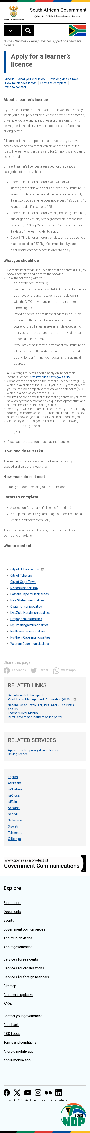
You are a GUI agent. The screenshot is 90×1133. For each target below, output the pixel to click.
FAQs (8, 1003)
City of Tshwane (21, 575)
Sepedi (13, 814)
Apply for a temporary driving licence (33, 750)
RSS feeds (12, 1034)
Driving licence (18, 754)
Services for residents (21, 959)
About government (18, 947)
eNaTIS (13, 709)
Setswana (15, 820)
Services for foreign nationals (26, 977)
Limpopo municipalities (26, 619)
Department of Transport (25, 695)
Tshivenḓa (15, 832)
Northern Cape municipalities (30, 637)
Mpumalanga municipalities (29, 625)
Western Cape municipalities (30, 643)
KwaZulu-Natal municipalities (30, 612)
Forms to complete (53, 83)
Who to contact (15, 87)
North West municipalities (27, 631)
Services (20, 41)
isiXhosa (14, 795)
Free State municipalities (27, 600)
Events (9, 920)
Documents (12, 912)
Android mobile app (18, 1051)
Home (8, 41)
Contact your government (23, 1016)
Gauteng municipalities (26, 606)
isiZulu (12, 801)
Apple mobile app (17, 1060)
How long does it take (63, 79)
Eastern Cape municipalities (29, 594)
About (9, 79)
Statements (12, 903)
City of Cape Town (23, 582)
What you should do (31, 79)
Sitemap (10, 986)
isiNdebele (15, 789)
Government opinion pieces (24, 929)
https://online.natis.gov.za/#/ (50, 377)
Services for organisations (24, 968)
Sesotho (14, 808)
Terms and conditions (20, 1042)
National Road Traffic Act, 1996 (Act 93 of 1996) (41, 705)
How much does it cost (20, 83)
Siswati (13, 826)
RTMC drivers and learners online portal (35, 717)
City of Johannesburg (25, 569)
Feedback (11, 1025)
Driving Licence (39, 41)
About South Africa (18, 938)
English (13, 777)
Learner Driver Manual (23, 713)
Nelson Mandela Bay (24, 588)
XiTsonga (14, 839)
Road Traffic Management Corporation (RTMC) (40, 699)
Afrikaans (15, 783)
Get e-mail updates (18, 995)
